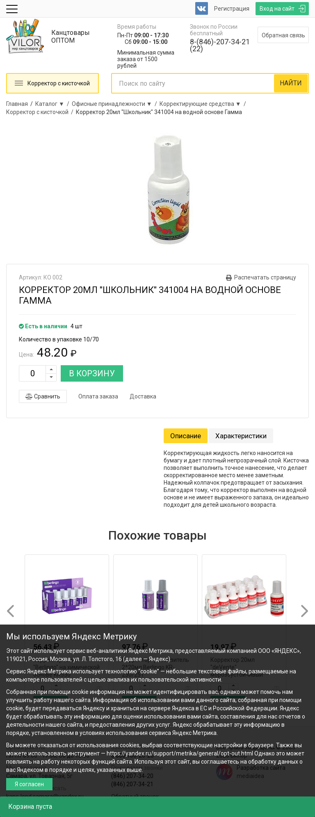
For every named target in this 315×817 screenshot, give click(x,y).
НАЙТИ (291, 83)
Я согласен (29, 784)
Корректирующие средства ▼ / (204, 104)
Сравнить (42, 396)
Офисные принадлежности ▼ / (116, 104)
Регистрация (231, 8)
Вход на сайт (277, 8)
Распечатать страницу (265, 277)
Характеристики (241, 436)
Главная (17, 104)
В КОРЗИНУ (92, 373)
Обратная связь (283, 35)
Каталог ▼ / (53, 104)
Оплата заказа (98, 396)
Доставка (143, 396)
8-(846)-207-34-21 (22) (220, 45)
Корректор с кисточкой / (41, 112)
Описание (185, 436)
